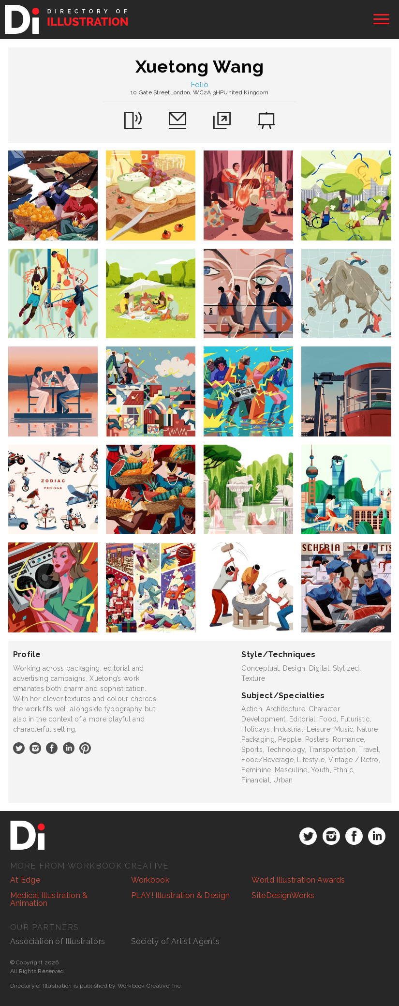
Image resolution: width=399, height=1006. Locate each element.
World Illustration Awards (298, 880)
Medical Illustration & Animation (49, 899)
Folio (200, 84)
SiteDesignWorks (282, 895)
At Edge (25, 880)
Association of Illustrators (57, 941)
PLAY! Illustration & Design (180, 895)
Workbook (150, 880)
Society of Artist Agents (175, 941)
